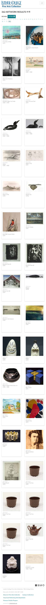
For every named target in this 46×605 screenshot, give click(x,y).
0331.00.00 (28, 162)
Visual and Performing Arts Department (14, 597)
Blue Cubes (28, 387)
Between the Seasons (8, 319)
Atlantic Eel (28, 194)
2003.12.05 (5, 384)
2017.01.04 (28, 512)
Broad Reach (6, 483)
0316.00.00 (5, 162)
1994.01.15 (28, 131)
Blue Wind (5, 416)
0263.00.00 (5, 414)
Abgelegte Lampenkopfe (32, 47)
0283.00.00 (28, 321)
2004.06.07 (5, 99)
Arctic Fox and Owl (30, 101)
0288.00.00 (28, 46)
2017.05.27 (28, 225)
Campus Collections (28, 594)
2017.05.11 (5, 289)
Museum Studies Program (10, 600)
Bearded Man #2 (30, 265)
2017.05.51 (28, 263)
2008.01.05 (5, 357)
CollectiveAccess (13, 603)
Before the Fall (6, 291)
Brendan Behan (30, 451)
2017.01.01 (28, 537)
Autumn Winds (29, 227)
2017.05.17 (5, 317)
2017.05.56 (5, 481)
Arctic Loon (5, 134)
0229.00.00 (5, 40)
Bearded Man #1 (7, 264)
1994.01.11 (28, 193)
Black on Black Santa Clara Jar (10, 385)
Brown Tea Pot (29, 539)
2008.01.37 (5, 443)
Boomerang (29, 420)
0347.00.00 (5, 193)
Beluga (27, 287)
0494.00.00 (28, 566)
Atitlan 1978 (6, 194)
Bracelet (5, 445)
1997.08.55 (5, 232)
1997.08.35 (28, 386)
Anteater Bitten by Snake (9, 101)
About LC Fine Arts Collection (11, 594)
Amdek (27, 70)
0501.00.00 (28, 69)
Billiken (4, 358)
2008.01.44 (5, 574)
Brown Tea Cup (29, 483)
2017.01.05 (5, 543)
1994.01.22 (28, 99)
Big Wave (28, 323)
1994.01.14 (5, 133)
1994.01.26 (28, 286)
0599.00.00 (5, 77)
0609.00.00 (28, 450)
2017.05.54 (5, 262)
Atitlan (4, 164)
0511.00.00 (28, 419)
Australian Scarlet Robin (9, 234)
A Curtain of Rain (7, 41)
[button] (14, 16)
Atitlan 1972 (29, 163)
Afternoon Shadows (8, 78)
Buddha (5, 576)
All (10, 21)
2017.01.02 (28, 481)
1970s (11, 16)
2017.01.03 (5, 512)
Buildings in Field (30, 567)
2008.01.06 (28, 357)
